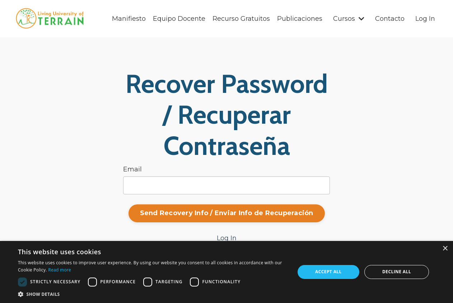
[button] (152, 294)
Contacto (390, 19)
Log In (425, 19)
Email (132, 169)
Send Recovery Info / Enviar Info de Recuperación (226, 213)
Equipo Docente (179, 19)
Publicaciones (299, 19)
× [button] (445, 248)
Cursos (348, 19)
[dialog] (226, 272)
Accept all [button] (328, 272)
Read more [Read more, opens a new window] (59, 270)
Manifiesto (129, 19)
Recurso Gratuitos (241, 19)
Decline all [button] (396, 272)
